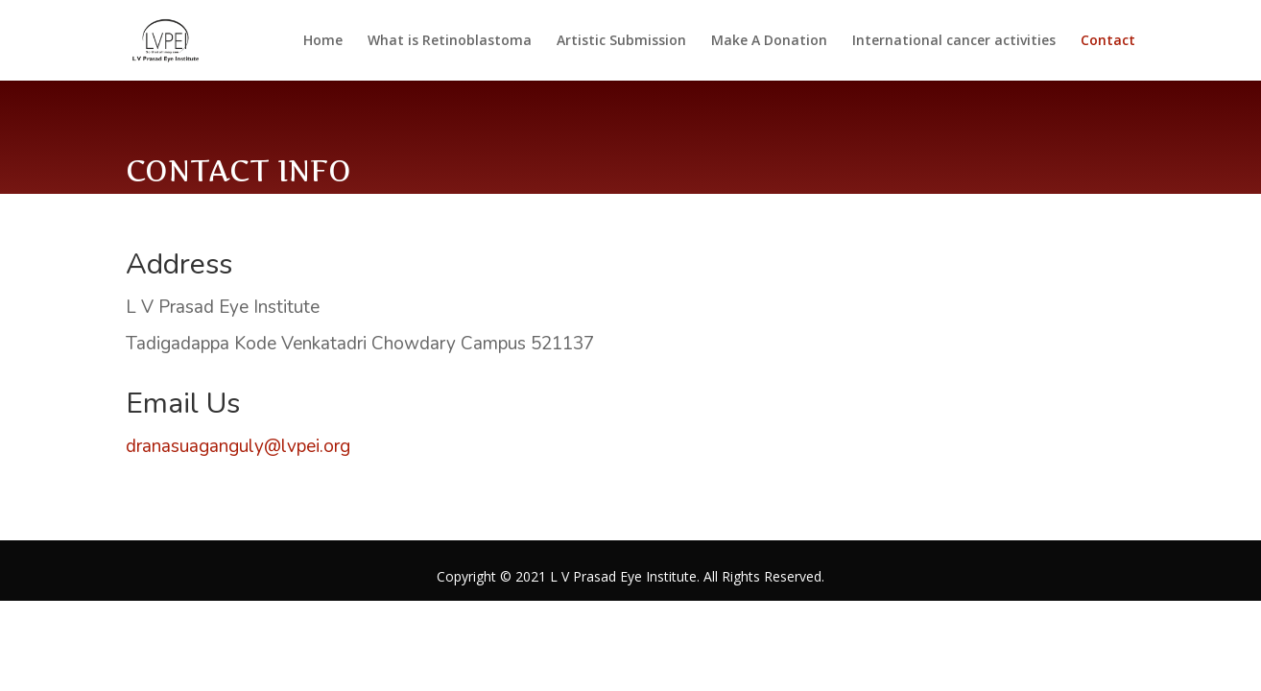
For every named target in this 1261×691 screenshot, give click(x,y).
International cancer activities (954, 41)
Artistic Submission (621, 41)
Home (323, 41)
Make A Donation (769, 41)
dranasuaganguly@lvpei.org (238, 446)
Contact (1108, 41)
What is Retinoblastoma (450, 41)
